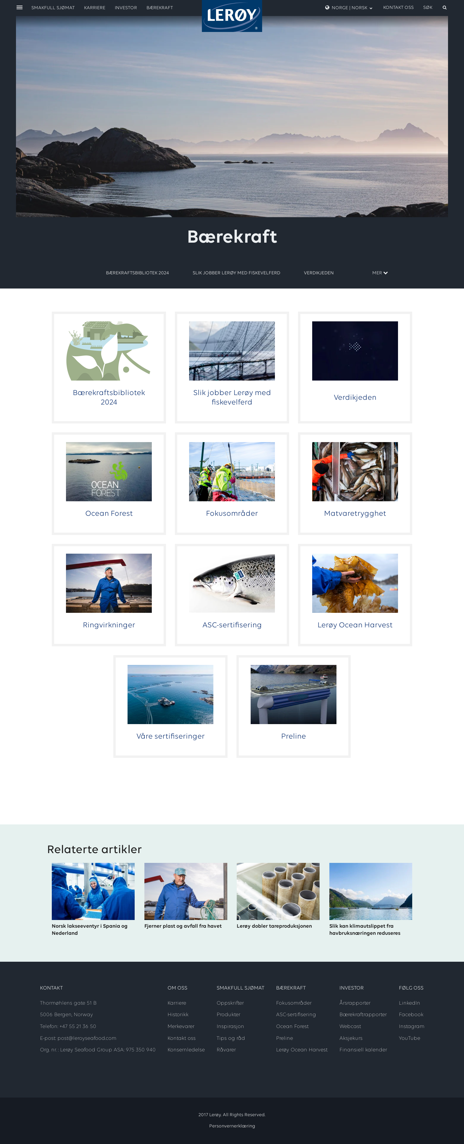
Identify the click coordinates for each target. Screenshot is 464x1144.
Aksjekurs (350, 1038)
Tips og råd (231, 1038)
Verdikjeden (319, 273)
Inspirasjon (230, 1026)
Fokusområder (294, 1003)
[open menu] (19, 8)
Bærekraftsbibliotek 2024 (137, 273)
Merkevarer (180, 1026)
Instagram (411, 1026)
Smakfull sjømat (53, 8)
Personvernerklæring (232, 1126)
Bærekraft (159, 8)
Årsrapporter (354, 1003)
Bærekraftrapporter (363, 1015)
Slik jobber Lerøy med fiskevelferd (236, 273)
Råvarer (226, 1050)
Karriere (94, 8)
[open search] (435, 7)
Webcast (350, 1026)
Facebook (411, 1015)
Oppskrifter (230, 1003)
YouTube (409, 1038)
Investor (126, 8)
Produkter (228, 1015)
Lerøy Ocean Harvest (302, 1050)
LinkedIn (409, 1003)
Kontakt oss (398, 7)
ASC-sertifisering (296, 1015)
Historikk (177, 1015)
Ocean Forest (292, 1026)
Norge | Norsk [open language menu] (349, 7)
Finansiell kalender (363, 1050)
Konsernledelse (186, 1050)
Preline (284, 1038)
